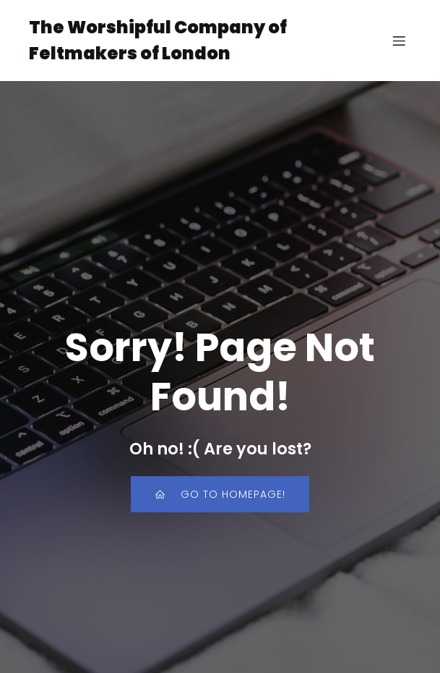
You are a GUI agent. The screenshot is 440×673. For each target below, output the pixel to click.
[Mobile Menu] (399, 40)
